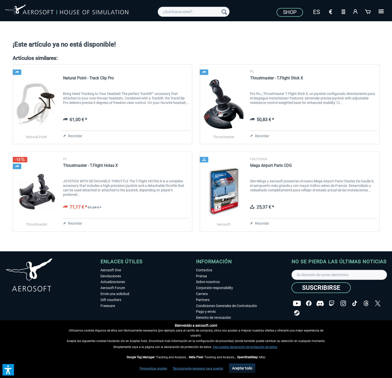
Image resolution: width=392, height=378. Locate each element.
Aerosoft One (110, 270)
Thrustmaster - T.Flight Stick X (276, 78)
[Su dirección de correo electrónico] (339, 275)
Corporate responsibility (214, 288)
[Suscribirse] (321, 287)
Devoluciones (110, 276)
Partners (203, 300)
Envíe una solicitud (114, 294)
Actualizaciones (112, 282)
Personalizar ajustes (153, 368)
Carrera (202, 294)
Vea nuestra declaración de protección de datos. (245, 347)
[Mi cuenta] (356, 11)
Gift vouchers (110, 300)
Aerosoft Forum (112, 288)
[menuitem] (194, 12)
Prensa (201, 276)
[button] (8, 370)
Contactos (204, 270)
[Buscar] (224, 12)
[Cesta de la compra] (368, 11)
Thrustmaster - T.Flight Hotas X (90, 165)
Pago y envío (206, 312)
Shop (289, 12)
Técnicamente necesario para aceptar (198, 368)
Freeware (107, 306)
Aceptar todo (242, 368)
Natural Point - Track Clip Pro (88, 78)
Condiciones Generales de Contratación (226, 306)
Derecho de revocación (213, 318)
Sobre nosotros (208, 282)
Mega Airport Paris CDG (271, 165)
